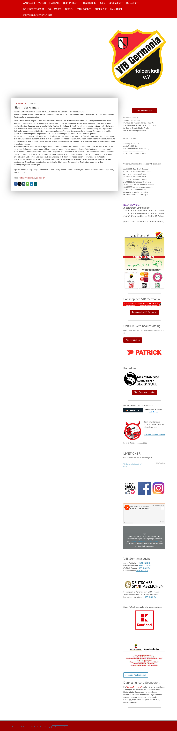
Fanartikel (116, 9)
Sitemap (47, 727)
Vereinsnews (30, 178)
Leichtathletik (71, 3)
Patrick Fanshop (132, 340)
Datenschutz (25, 727)
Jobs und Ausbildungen (135, 675)
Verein (42, 3)
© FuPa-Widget (160, 463)
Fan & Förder (84, 9)
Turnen (69, 9)
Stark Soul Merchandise (144, 392)
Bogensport (116, 3)
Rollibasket (54, 9)
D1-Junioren (21, 104)
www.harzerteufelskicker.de (154, 435)
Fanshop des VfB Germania (144, 312)
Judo (102, 3)
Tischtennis (89, 3)
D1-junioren (40, 178)
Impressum (16, 727)
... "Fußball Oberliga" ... (144, 111)
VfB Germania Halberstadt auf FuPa (132, 465)
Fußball (54, 3)
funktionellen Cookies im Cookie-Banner (144, 541)
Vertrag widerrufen (60, 727)
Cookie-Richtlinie (37, 727)
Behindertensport (33, 9)
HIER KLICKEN (144, 563)
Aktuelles (29, 3)
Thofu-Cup (101, 9)
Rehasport (132, 3)
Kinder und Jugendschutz (37, 15)
